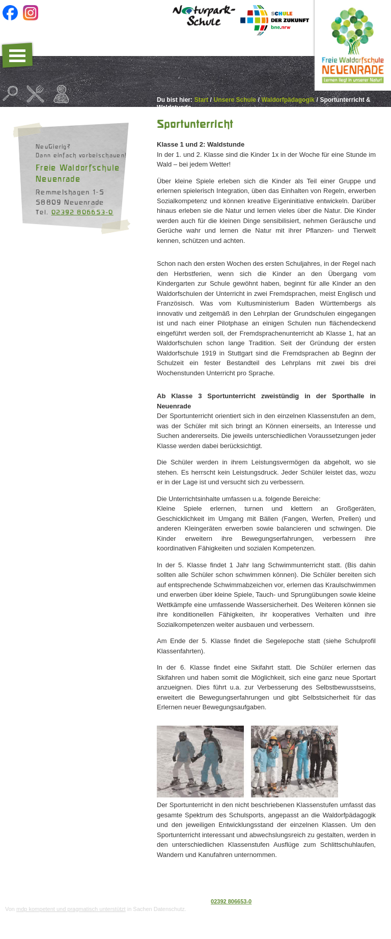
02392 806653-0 (82, 211)
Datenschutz (334, 901)
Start (201, 99)
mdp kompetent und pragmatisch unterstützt (71, 909)
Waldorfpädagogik (288, 99)
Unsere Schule (235, 99)
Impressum (371, 901)
